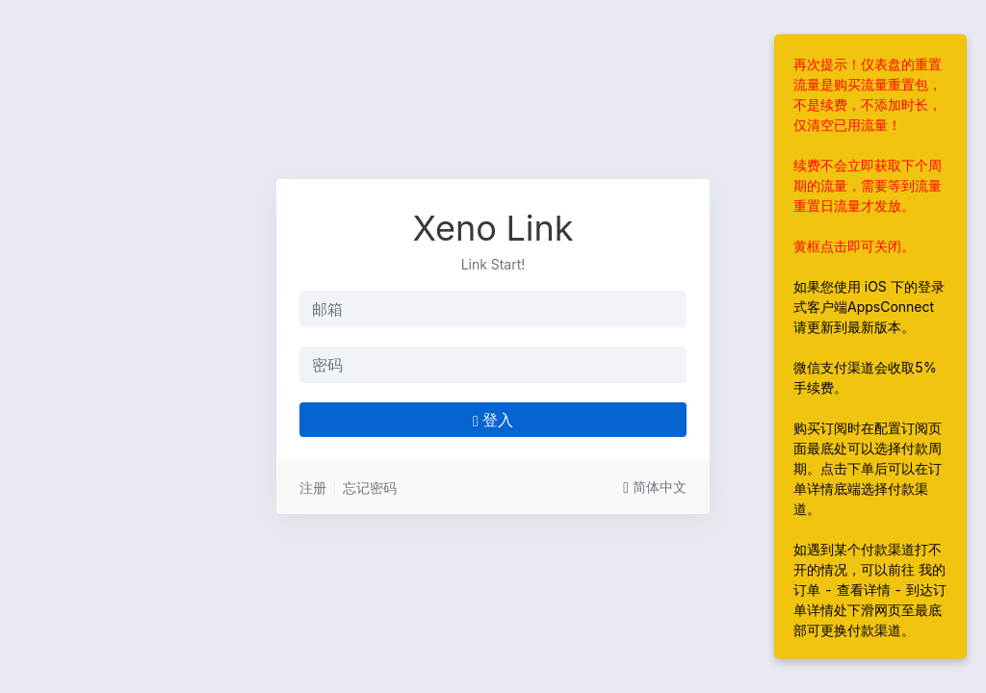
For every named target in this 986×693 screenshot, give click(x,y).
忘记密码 (370, 487)
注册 (312, 487)
